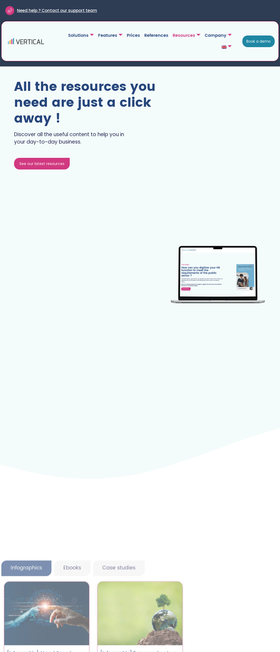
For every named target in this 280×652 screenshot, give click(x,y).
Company (218, 35)
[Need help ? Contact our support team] (9, 10)
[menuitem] (227, 47)
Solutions (81, 35)
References (156, 35)
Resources (186, 35)
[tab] (26, 607)
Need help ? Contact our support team (57, 10)
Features (110, 35)
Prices (133, 35)
